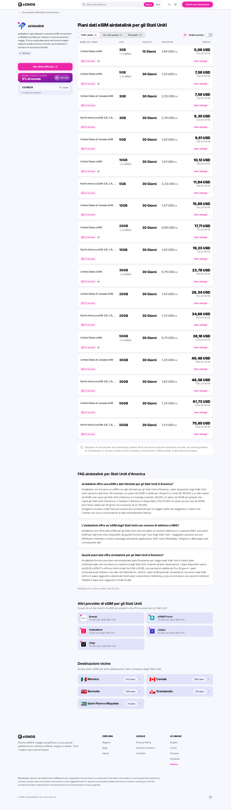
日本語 (173, 747)
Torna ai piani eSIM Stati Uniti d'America (38, 12)
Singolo (149, 4)
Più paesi (135, 35)
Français (174, 753)
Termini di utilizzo (145, 747)
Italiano (174, 764)
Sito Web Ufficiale (45, 66)
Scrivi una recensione (197, 4)
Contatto (140, 753)
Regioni (106, 742)
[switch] (209, 35)
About (106, 753)
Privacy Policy (143, 742)
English (174, 742)
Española (175, 758)
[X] (210, 797)
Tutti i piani (89, 35)
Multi (158, 4)
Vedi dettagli (202, 61)
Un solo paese (112, 35)
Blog (105, 747)
